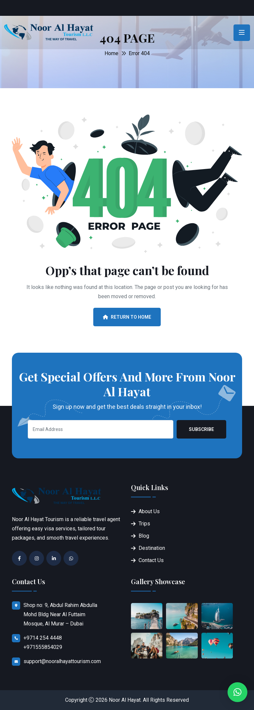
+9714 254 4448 (42, 638)
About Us (149, 511)
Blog (144, 536)
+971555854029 (42, 647)
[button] (237, 692)
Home (111, 53)
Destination (152, 548)
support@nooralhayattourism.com (62, 661)
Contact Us (151, 560)
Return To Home (127, 317)
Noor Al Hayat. (125, 700)
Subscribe (201, 429)
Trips (144, 523)
